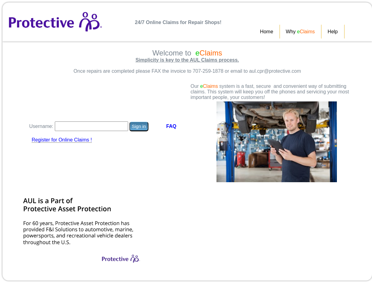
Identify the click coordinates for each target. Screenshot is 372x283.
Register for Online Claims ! (62, 140)
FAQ (171, 126)
